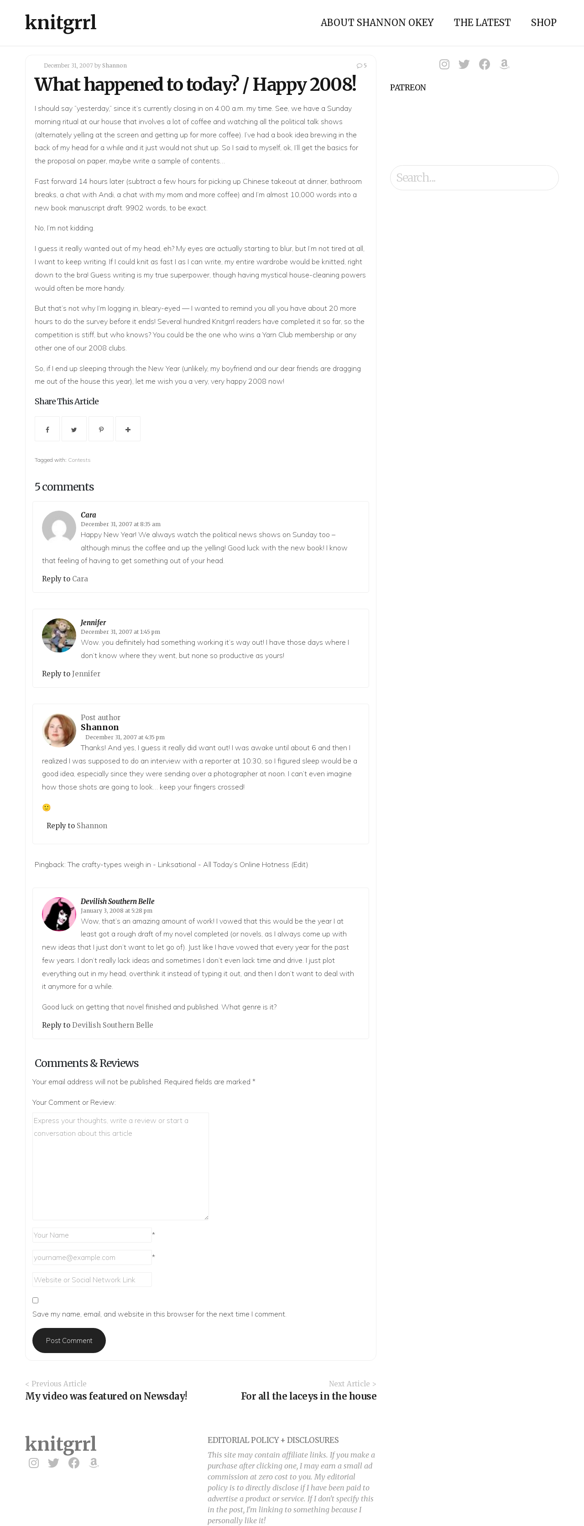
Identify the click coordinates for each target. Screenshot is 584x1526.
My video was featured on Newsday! (106, 1396)
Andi (106, 194)
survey (97, 321)
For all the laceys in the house (309, 1396)
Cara (88, 515)
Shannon (114, 65)
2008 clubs (107, 347)
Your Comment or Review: (74, 1102)
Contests (79, 459)
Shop (544, 22)
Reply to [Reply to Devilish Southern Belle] (57, 1025)
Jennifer (93, 622)
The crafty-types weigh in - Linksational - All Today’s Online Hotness (178, 864)
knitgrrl (61, 23)
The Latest (482, 22)
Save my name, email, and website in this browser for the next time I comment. (159, 1313)
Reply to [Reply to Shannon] (62, 825)
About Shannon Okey (377, 22)
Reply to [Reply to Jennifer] (57, 673)
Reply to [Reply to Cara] (57, 579)
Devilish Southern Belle (118, 901)
